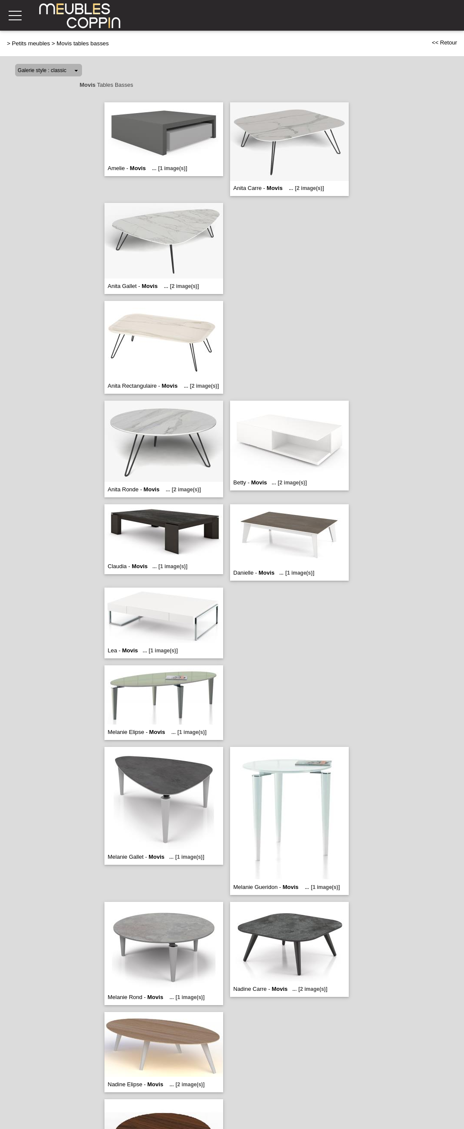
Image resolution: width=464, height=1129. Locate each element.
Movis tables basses (83, 43)
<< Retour (444, 42)
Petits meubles (31, 43)
